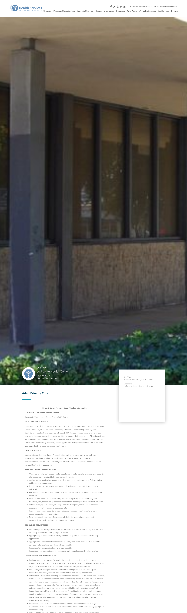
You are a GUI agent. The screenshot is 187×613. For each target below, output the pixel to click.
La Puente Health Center (53, 371)
